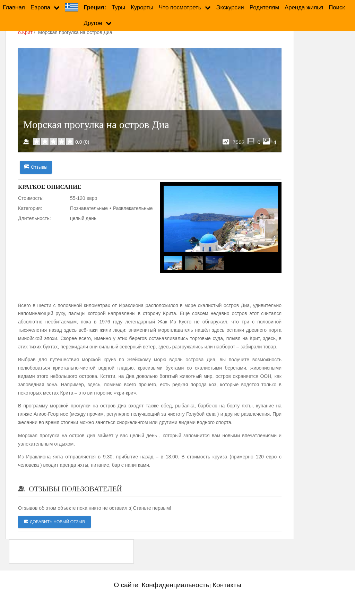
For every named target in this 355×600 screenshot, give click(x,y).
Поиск (337, 7)
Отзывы (35, 167)
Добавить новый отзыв (54, 522)
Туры (118, 7)
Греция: (95, 7)
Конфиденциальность (175, 585)
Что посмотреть (180, 7)
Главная (14, 7)
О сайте (126, 585)
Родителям (264, 7)
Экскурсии (230, 7)
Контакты (227, 585)
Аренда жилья (304, 7)
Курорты (142, 7)
